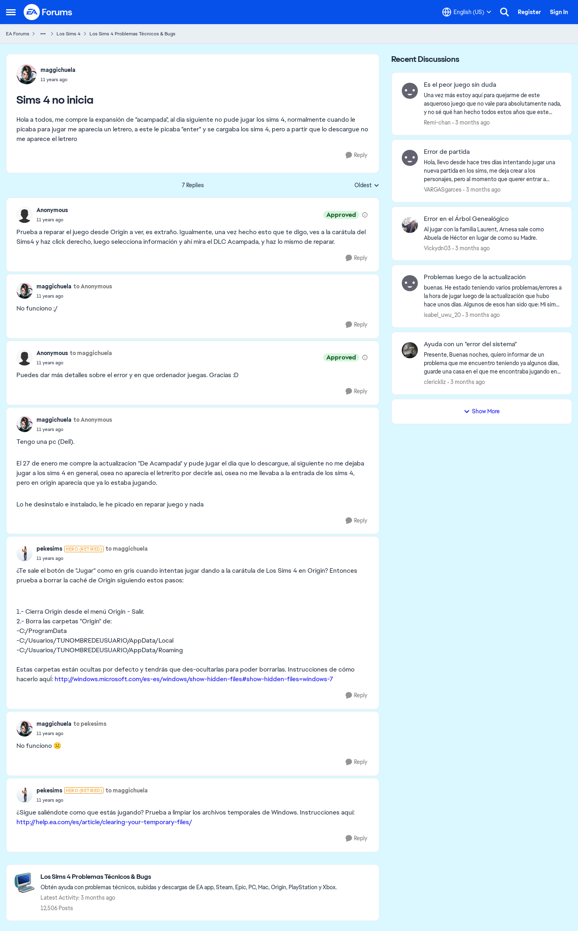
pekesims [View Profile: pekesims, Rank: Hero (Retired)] (49, 548)
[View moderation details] (365, 215)
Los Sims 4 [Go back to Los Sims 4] (69, 34)
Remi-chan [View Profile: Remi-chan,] (437, 122)
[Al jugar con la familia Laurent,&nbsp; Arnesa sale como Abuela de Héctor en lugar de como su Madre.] (493, 233)
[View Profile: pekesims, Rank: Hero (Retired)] (24, 553)
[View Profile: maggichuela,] (26, 74)
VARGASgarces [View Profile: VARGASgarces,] (443, 189)
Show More (482, 411)
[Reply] (356, 155)
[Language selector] (467, 12)
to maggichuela (91, 353)
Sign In (559, 12)
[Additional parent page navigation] (43, 33)
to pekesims (89, 723)
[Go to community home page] (48, 12)
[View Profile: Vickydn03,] (410, 225)
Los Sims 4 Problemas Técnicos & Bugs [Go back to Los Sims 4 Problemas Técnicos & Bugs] (132, 34)
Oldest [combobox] (366, 186)
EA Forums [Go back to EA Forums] (17, 34)
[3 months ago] (471, 122)
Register (529, 12)
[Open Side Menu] (11, 12)
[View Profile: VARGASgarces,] (410, 158)
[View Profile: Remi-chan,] (410, 91)
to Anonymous (92, 286)
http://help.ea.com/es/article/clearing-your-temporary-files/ (104, 822)
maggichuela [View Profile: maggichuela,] (58, 70)
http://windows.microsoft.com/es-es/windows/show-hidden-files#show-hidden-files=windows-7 (194, 679)
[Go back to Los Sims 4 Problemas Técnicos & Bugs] (189, 877)
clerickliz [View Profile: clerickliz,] (435, 382)
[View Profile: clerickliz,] (410, 350)
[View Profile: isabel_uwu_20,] (410, 283)
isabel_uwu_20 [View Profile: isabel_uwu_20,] (442, 314)
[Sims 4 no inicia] (52, 219)
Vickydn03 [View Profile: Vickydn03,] (437, 247)
